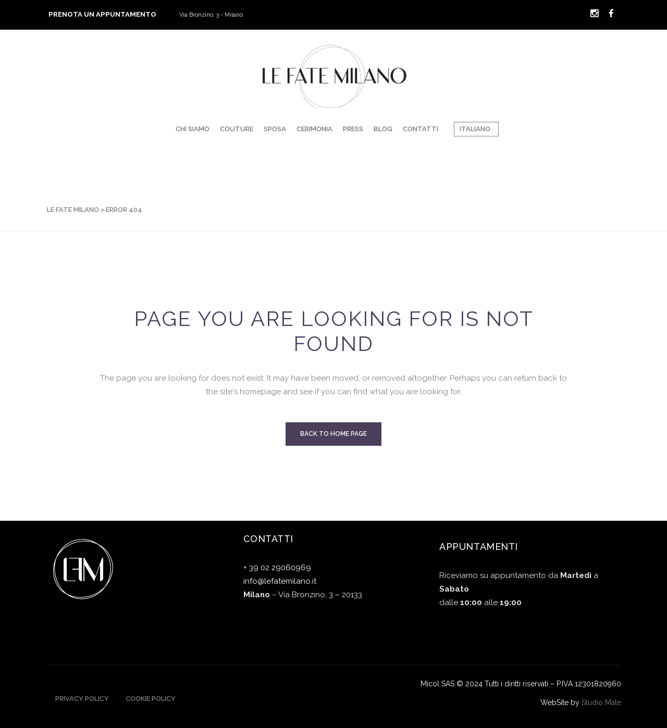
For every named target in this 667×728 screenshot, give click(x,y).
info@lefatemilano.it (279, 581)
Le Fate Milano (73, 210)
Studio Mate (601, 702)
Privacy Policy (82, 698)
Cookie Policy (151, 698)
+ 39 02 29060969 (277, 567)
